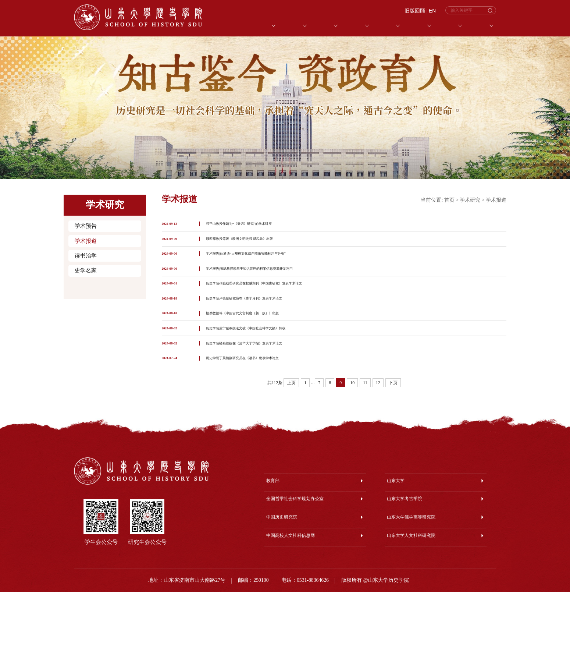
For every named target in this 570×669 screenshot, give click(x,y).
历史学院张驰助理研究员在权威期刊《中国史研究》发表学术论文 (280, 318)
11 (365, 459)
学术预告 (86, 226)
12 (378, 459)
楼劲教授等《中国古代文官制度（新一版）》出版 (262, 363)
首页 (449, 200)
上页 (291, 459)
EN (432, 11)
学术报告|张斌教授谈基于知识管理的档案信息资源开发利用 (273, 295)
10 (352, 459)
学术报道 (86, 241)
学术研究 (470, 200)
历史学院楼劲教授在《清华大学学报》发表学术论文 (265, 408)
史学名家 (86, 270)
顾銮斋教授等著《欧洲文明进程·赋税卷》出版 (258, 250)
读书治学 (86, 256)
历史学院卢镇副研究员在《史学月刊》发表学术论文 (265, 341)
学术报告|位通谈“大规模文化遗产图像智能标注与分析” (268, 273)
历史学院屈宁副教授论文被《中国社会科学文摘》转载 (267, 386)
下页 (393, 459)
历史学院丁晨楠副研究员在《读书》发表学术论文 (262, 431)
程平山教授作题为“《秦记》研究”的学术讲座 (257, 227)
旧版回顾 (415, 11)
